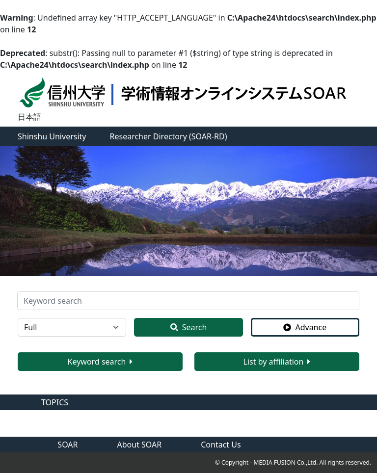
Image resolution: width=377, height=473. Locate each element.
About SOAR (139, 444)
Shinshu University (52, 136)
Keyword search (100, 361)
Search (188, 327)
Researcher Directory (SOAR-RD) (168, 136)
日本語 (29, 116)
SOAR (67, 444)
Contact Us (221, 444)
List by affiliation (277, 361)
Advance (304, 327)
